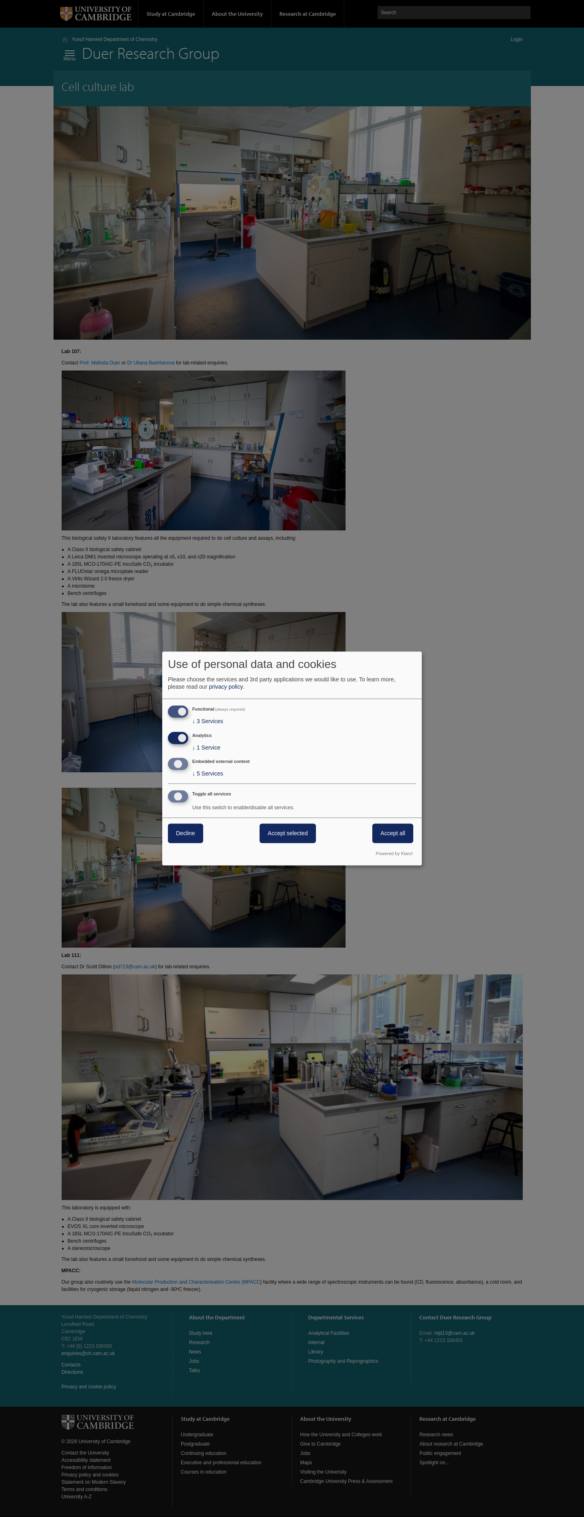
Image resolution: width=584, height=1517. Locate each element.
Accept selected (288, 833)
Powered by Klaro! (394, 853)
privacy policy (226, 686)
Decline (185, 833)
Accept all (392, 833)
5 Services (207, 774)
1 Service (206, 747)
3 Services (207, 721)
